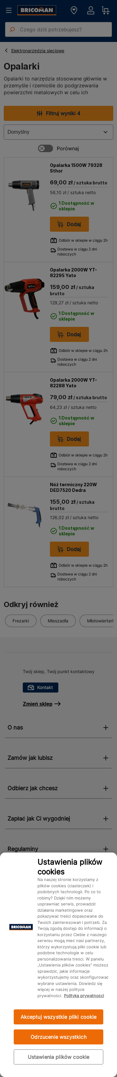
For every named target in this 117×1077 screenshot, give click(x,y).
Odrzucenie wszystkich (58, 1037)
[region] (58, 965)
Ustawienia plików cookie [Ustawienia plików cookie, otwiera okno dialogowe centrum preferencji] (59, 1057)
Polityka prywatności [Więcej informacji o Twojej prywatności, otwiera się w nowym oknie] (84, 995)
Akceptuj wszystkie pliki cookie (59, 1017)
